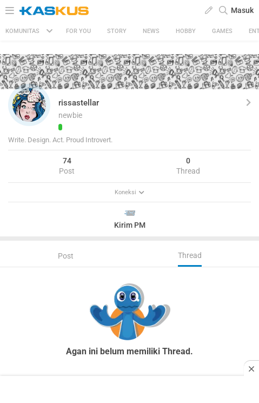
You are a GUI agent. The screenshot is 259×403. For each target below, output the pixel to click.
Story (117, 31)
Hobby (186, 31)
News (151, 31)
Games (222, 31)
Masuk (242, 10)
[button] (29, 105)
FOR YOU (78, 31)
